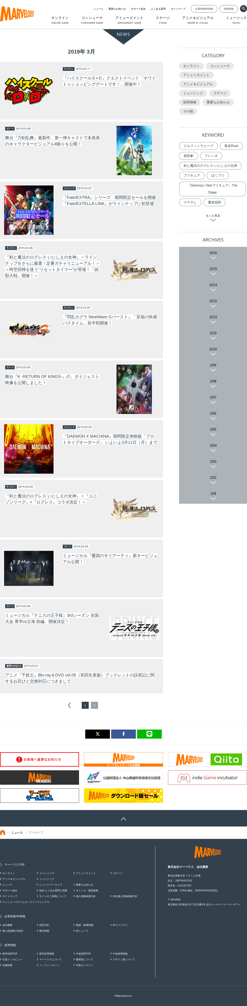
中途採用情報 (120, 953)
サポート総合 (138, 8)
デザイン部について (124, 959)
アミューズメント (196, 75)
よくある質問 (158, 8)
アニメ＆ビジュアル (198, 84)
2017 (213, 397)
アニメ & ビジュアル (13, 879)
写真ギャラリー (84, 965)
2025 (213, 269)
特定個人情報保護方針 (125, 896)
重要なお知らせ (117, 8)
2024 (213, 285)
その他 (188, 111)
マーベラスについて (50, 959)
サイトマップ (178, 8)
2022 (213, 317)
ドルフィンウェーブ (198, 146)
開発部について (84, 959)
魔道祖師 (214, 202)
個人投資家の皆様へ (13, 930)
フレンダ (211, 155)
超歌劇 (188, 155)
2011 (213, 494)
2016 (213, 413)
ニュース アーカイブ (50, 884)
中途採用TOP (83, 953)
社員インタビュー (12, 959)
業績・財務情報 (84, 925)
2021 (213, 333)
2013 (213, 461)
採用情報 (229, 8)
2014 (213, 445)
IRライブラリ (120, 925)
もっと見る (213, 215)
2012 (213, 478)
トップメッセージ (49, 965)
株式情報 (44, 930)
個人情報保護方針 (86, 896)
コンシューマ (220, 66)
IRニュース (82, 930)
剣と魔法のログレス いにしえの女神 (210, 165)
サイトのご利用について (52, 896)
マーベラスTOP (14, 864)
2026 (213, 253)
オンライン (191, 66)
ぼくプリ (217, 175)
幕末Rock (231, 146)
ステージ (219, 93)
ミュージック (193, 93)
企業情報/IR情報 (204, 8)
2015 (213, 429)
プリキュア (192, 175)
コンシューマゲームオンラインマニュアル (25, 902)
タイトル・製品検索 (87, 890)
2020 (213, 349)
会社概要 (7, 925)
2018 (213, 381)
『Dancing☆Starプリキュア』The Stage (212, 189)
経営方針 (44, 925)
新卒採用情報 (46, 953)
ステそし (190, 202)
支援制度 (7, 965)
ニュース (98, 8)
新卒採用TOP (9, 953)
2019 (213, 365)
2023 (213, 301)
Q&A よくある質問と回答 (53, 890)
